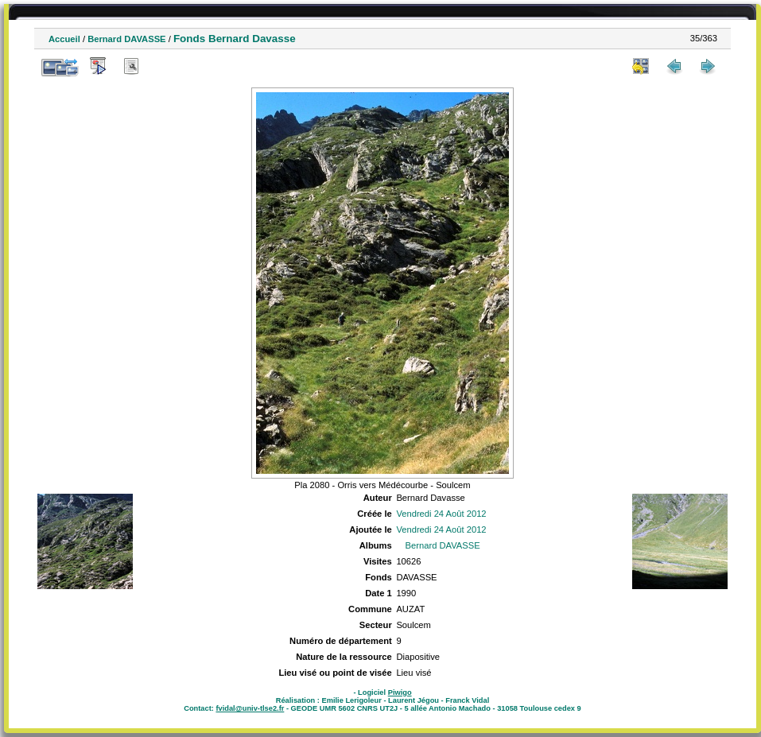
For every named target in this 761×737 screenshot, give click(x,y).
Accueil (64, 39)
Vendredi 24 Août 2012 (441, 513)
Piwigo (400, 692)
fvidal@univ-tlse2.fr (249, 708)
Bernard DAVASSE (126, 39)
